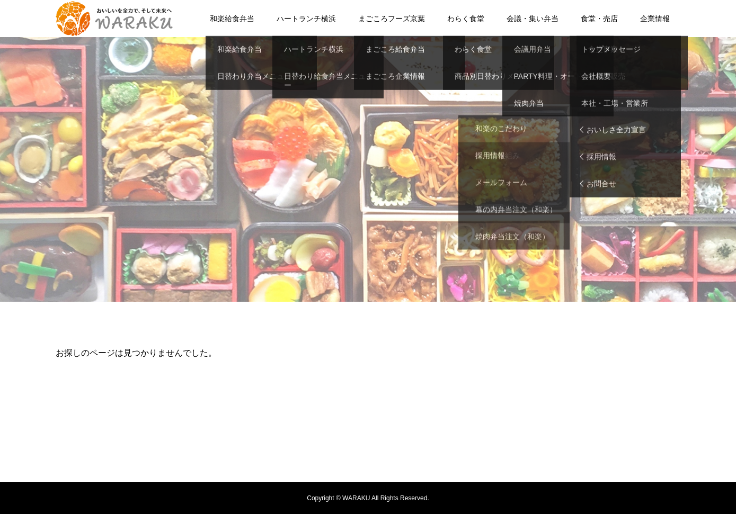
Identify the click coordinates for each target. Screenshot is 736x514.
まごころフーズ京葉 (391, 18)
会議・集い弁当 (532, 18)
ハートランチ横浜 (306, 18)
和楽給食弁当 (232, 18)
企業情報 (655, 18)
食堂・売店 (599, 18)
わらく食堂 (465, 18)
